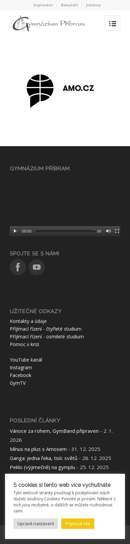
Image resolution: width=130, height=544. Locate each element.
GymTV (18, 383)
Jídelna (93, 4)
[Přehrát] (15, 231)
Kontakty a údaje (28, 321)
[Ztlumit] (108, 231)
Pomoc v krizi (24, 344)
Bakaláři (69, 4)
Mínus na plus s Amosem (38, 449)
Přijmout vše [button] (77, 523)
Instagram (21, 367)
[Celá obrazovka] (117, 231)
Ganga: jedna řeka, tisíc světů (43, 458)
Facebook (20, 375)
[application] (65, 205)
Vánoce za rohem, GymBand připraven (54, 430)
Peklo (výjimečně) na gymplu (42, 467)
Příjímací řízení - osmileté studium (47, 336)
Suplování (43, 4)
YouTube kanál (26, 360)
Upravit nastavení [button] (36, 523)
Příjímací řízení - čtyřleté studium (46, 329)
